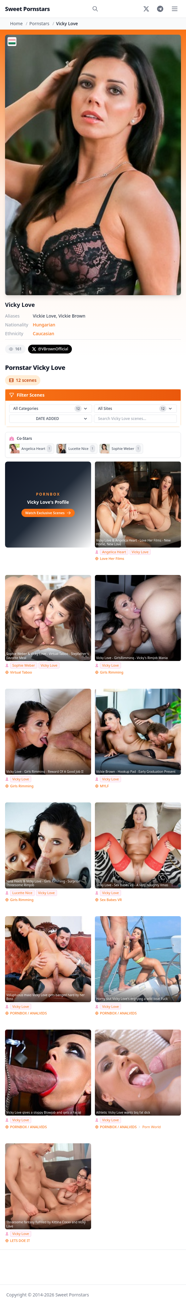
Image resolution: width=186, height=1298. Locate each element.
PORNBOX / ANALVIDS (28, 1013)
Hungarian (44, 325)
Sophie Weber (23, 665)
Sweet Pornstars (27, 9)
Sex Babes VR (111, 899)
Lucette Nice (22, 892)
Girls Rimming (111, 672)
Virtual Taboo (21, 672)
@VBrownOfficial (50, 349)
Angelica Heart (114, 551)
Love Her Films (112, 558)
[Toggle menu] (174, 9)
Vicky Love (140, 551)
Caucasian (43, 333)
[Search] (95, 8)
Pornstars (39, 23)
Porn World (151, 1126)
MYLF (104, 786)
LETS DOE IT (20, 1240)
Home (16, 23)
